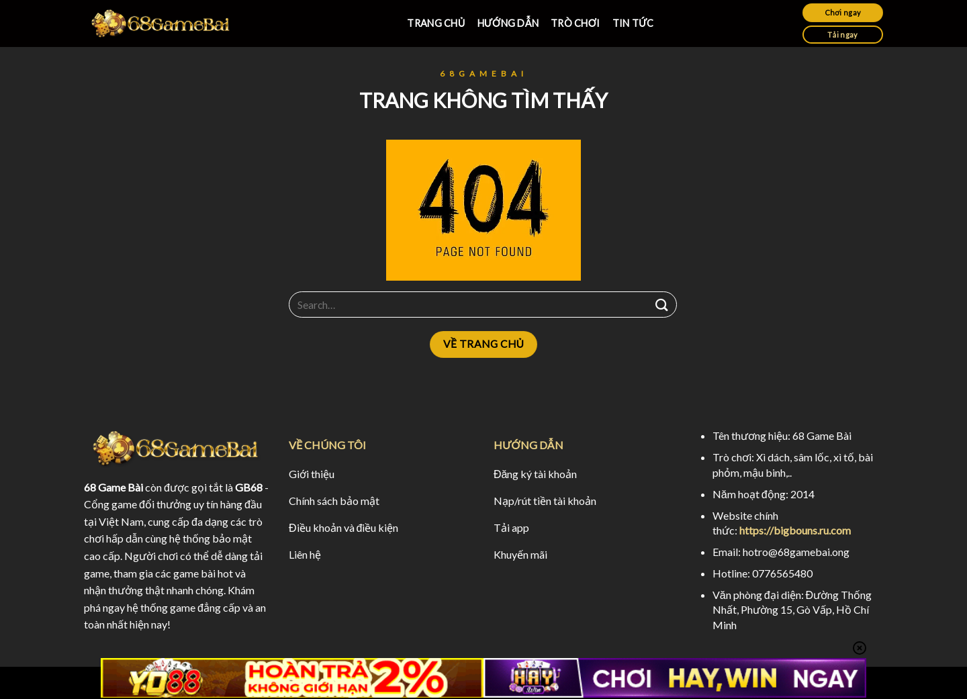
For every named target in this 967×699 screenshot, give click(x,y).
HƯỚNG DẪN (508, 23)
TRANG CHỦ (436, 23)
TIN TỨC (633, 23)
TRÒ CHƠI (575, 23)
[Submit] (662, 304)
